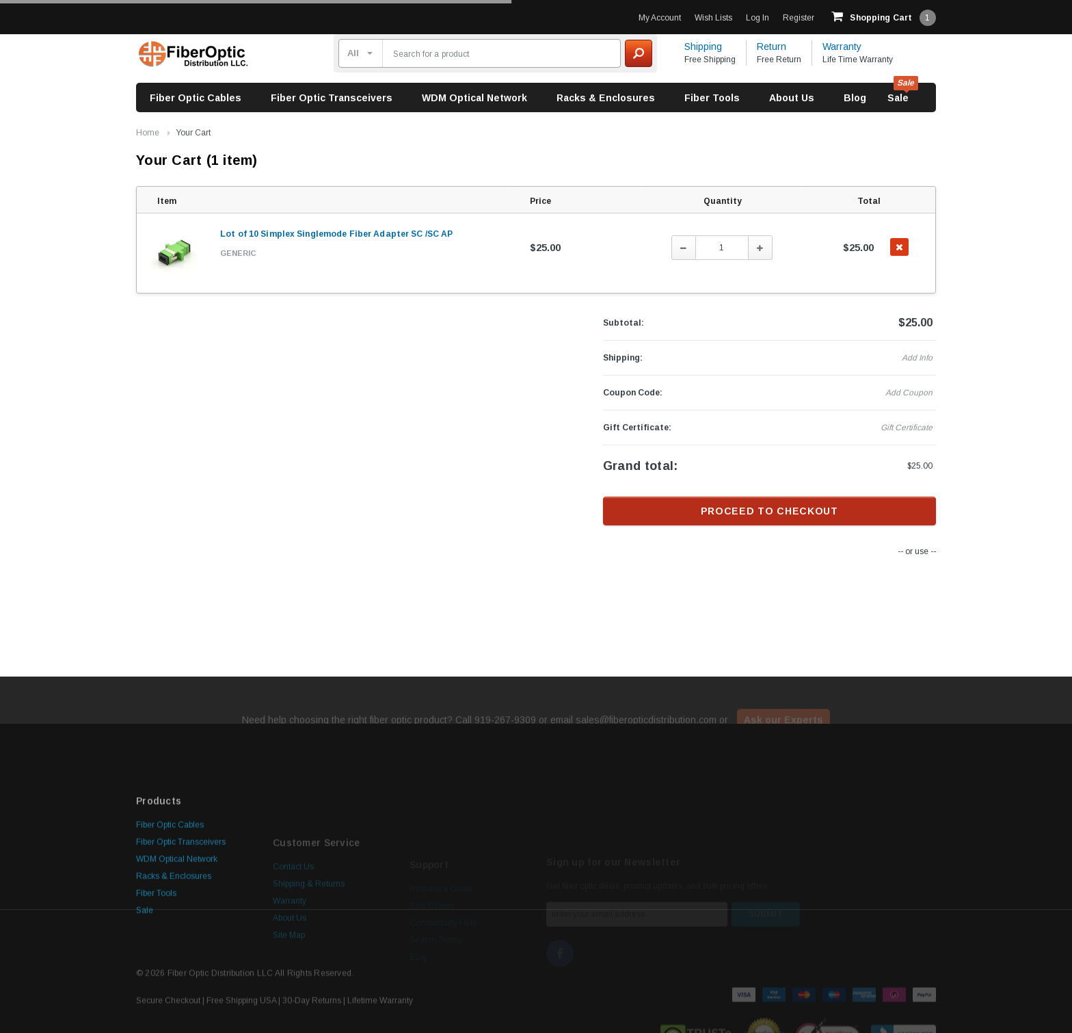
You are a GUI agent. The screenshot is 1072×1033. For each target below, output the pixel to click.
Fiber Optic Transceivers (331, 97)
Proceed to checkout (769, 511)
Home (147, 133)
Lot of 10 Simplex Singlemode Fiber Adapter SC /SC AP (336, 234)
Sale (898, 97)
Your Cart (193, 133)
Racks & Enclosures (606, 97)
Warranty (841, 46)
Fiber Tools (712, 97)
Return (771, 46)
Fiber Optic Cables (195, 97)
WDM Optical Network (474, 97)
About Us (791, 97)
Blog (855, 97)
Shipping (703, 46)
